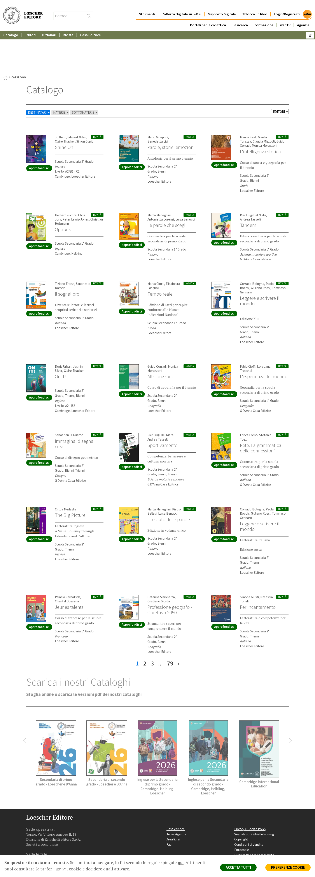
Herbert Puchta (66, 172)
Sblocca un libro (254, 5)
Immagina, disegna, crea (74, 401)
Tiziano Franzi (64, 241)
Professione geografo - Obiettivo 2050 (169, 567)
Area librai (173, 796)
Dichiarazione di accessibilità (254, 812)
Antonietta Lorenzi (160, 177)
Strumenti (147, 5)
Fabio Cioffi (248, 324)
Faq (169, 802)
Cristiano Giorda (158, 558)
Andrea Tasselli (250, 177)
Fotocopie (241, 807)
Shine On (64, 104)
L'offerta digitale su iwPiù (181, 5)
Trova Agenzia (176, 791)
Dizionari (49, 26)
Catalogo (10, 26)
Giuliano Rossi (260, 245)
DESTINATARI (39, 70)
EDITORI (281, 69)
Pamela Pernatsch (67, 554)
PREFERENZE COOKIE (288, 867)
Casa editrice (175, 786)
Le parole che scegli (167, 182)
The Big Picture (70, 472)
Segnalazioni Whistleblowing (254, 791)
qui (181, 862)
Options (63, 187)
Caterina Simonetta (161, 554)
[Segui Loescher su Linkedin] (47, 827)
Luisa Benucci (185, 177)
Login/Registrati (287, 5)
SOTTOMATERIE (85, 70)
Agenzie (303, 16)
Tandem (248, 182)
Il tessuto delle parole (168, 477)
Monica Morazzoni (264, 103)
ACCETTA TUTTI (238, 867)
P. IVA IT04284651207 (41, 845)
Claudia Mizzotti (264, 99)
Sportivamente (162, 402)
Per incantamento (258, 564)
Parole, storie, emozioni (171, 104)
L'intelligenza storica (260, 109)
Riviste (68, 26)
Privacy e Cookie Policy (250, 786)
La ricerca (240, 16)
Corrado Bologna (252, 241)
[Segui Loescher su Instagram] (38, 827)
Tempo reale (160, 251)
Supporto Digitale (222, 5)
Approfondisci (39, 125)
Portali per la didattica (208, 16)
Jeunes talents (69, 564)
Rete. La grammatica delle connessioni (260, 405)
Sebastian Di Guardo (69, 392)
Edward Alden (76, 94)
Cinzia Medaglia (65, 466)
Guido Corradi (156, 324)
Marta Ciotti (155, 241)
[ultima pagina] (178, 620)
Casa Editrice (90, 26)
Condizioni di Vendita (248, 802)
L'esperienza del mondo (263, 334)
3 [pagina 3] (152, 621)
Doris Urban (63, 324)
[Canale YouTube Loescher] (56, 827)
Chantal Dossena (67, 558)
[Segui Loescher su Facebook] (30, 827)
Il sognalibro (67, 251)
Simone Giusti (249, 554)
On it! (60, 334)
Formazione (263, 16)
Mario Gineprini (157, 94)
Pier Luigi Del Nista (253, 172)
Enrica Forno (249, 392)
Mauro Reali (248, 94)
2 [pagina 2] (144, 621)
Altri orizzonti (161, 334)
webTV (285, 16)
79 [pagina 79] (170, 621)
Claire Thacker (65, 99)
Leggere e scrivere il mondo (259, 258)
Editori (30, 26)
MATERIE (61, 70)
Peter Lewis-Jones (76, 177)
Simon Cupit (84, 99)
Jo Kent (60, 94)
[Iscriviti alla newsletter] (64, 827)
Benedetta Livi (157, 99)
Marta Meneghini (159, 172)
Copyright (241, 796)
